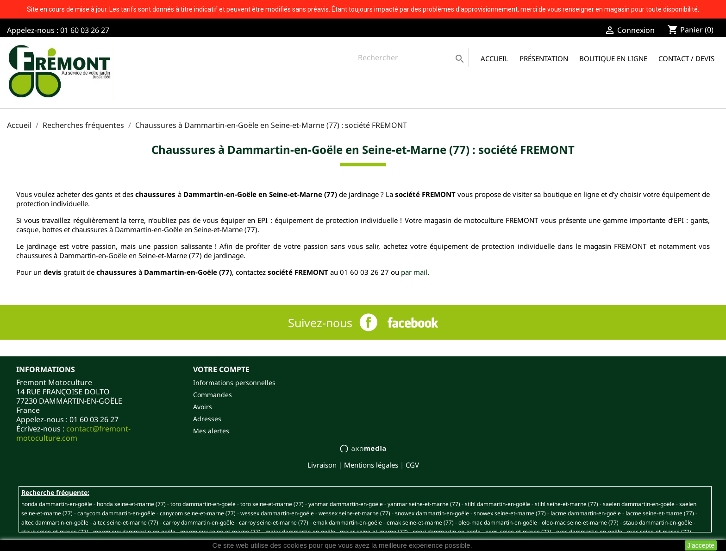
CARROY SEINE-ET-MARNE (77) (273, 522)
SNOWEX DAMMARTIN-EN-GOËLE (432, 513)
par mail (414, 272)
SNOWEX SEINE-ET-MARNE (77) (510, 513)
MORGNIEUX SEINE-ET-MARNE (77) (220, 532)
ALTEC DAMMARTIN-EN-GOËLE (54, 522)
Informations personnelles (234, 382)
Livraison (322, 464)
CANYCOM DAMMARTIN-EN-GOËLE (116, 513)
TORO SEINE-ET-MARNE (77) (272, 504)
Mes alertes (211, 430)
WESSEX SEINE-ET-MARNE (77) (354, 513)
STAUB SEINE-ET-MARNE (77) (54, 532)
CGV (412, 464)
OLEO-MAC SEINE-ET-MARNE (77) (580, 522)
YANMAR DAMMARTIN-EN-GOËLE (345, 504)
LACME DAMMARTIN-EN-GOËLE (586, 513)
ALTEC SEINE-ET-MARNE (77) (125, 522)
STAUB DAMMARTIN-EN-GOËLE (657, 522)
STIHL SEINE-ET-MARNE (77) (566, 504)
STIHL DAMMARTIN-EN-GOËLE (497, 504)
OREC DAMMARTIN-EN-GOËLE (589, 532)
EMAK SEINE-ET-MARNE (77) (420, 522)
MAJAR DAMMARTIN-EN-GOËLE (300, 532)
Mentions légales (371, 464)
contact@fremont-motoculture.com (73, 433)
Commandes (212, 394)
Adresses (207, 418)
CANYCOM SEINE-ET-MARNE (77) (198, 513)
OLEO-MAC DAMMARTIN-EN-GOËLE (497, 522)
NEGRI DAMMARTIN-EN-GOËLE (447, 532)
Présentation (543, 58)
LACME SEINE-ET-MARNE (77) (660, 513)
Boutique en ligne (613, 58)
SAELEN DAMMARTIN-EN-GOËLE (639, 504)
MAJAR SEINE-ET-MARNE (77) (374, 532)
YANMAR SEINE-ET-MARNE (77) (424, 504)
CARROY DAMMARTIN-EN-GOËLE (198, 522)
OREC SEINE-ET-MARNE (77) (659, 532)
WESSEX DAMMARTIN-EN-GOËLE (277, 513)
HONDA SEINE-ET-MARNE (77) (131, 504)
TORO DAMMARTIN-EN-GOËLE (203, 504)
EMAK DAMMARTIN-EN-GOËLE (347, 522)
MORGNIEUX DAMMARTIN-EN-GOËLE (134, 532)
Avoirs (202, 406)
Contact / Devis (686, 58)
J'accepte (700, 545)
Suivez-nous (320, 322)
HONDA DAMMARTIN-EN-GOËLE (56, 504)
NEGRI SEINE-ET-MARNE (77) (518, 532)
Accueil (494, 58)
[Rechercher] (411, 57)
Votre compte (221, 369)
